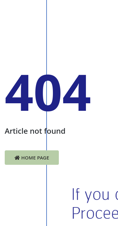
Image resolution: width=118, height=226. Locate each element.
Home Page (31, 157)
